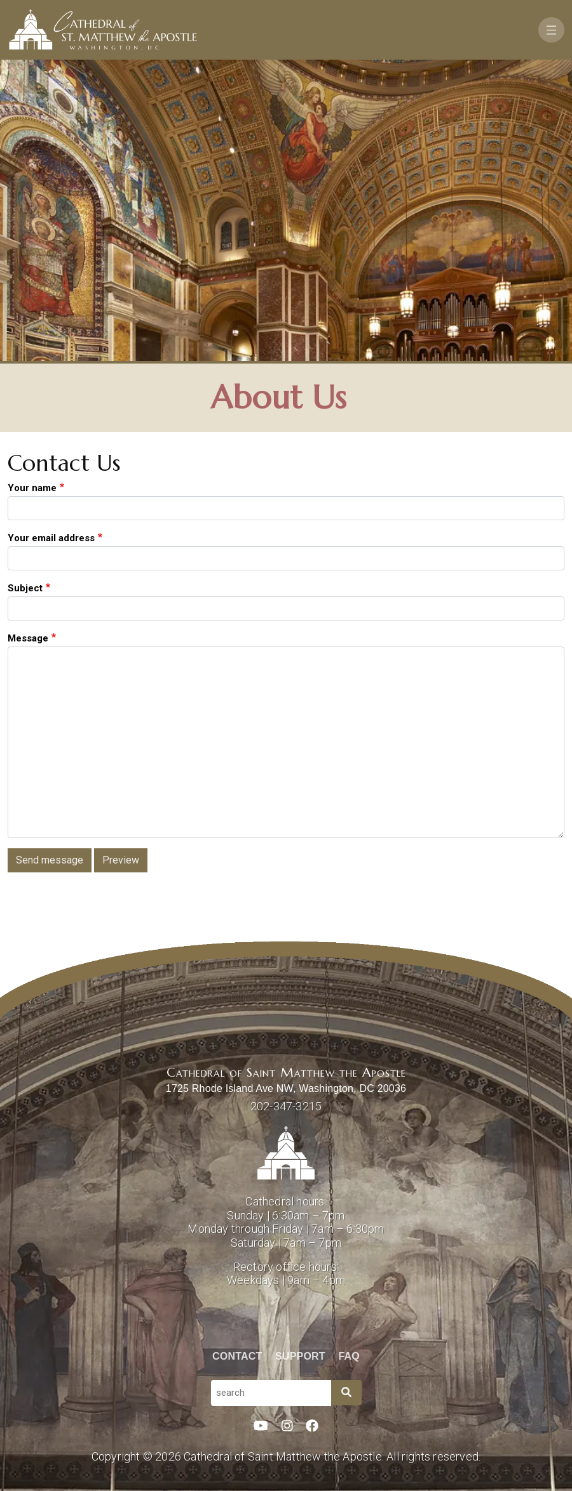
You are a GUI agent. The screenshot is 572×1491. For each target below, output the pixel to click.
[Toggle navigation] (551, 30)
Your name (32, 488)
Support (300, 1356)
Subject (25, 588)
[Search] (346, 1392)
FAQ (349, 1356)
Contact (237, 1356)
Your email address (51, 538)
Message (28, 638)
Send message (49, 860)
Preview (120, 860)
